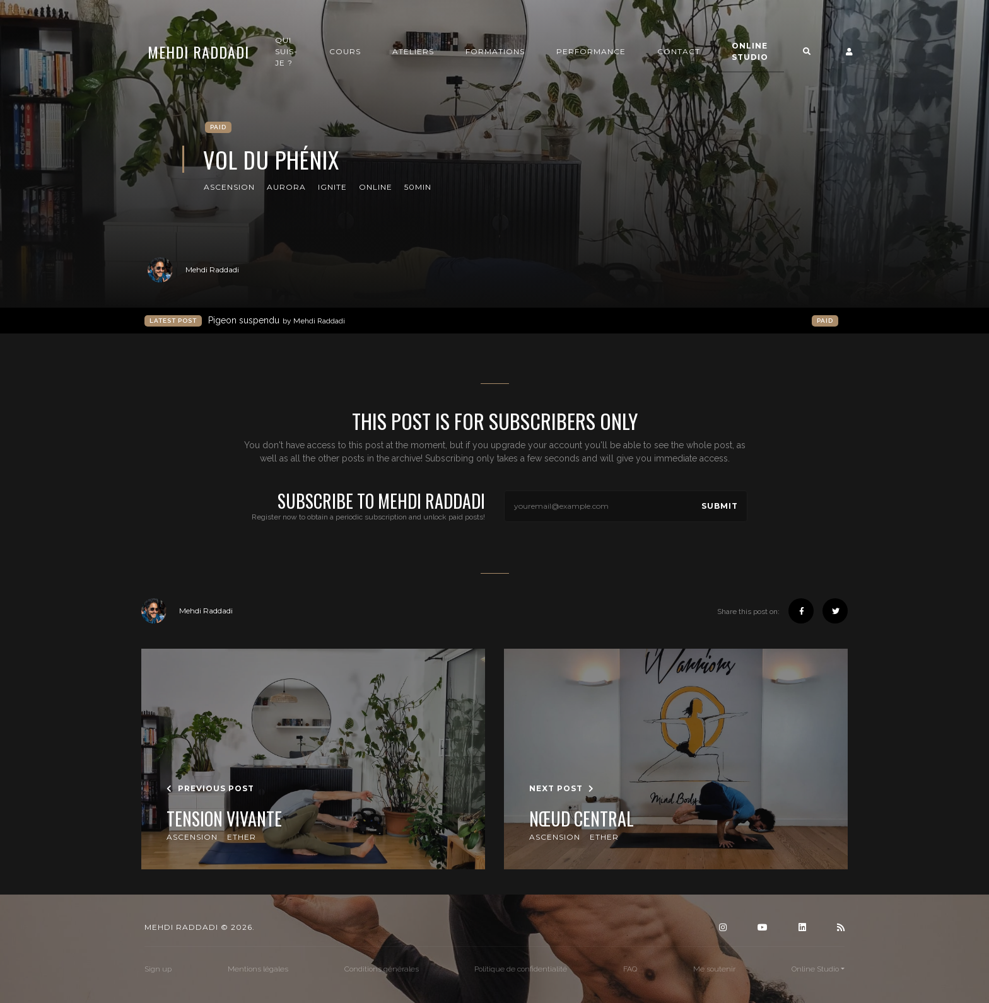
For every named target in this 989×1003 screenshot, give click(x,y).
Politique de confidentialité (520, 969)
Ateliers (413, 51)
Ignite (332, 187)
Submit (719, 506)
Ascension (229, 187)
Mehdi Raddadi (198, 51)
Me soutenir (714, 969)
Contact (678, 51)
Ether (241, 837)
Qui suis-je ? (286, 51)
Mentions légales (258, 969)
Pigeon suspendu (276, 320)
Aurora (286, 187)
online (375, 187)
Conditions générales (381, 969)
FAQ (630, 969)
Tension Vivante (224, 819)
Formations (495, 51)
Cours (345, 51)
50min (417, 187)
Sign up (158, 969)
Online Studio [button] (750, 51)
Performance (591, 51)
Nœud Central (581, 819)
